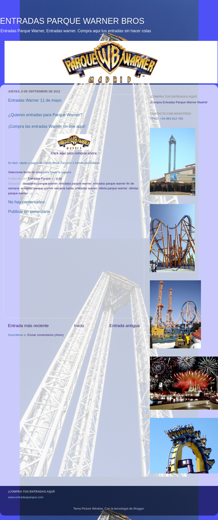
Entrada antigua (124, 325)
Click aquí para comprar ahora (74, 153)
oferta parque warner (113, 188)
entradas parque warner (75, 183)
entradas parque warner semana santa (47, 188)
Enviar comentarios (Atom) (45, 335)
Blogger (139, 508)
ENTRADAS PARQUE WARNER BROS (72, 21)
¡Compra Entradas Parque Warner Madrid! (179, 102)
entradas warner (86, 188)
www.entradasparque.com (25, 497)
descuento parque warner (40, 183)
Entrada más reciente (28, 325)
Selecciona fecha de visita (25, 172)
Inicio (79, 325)
